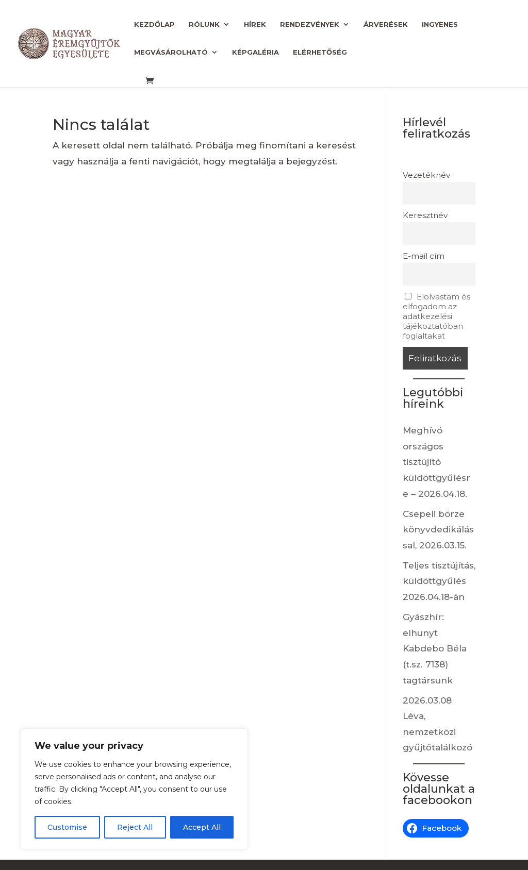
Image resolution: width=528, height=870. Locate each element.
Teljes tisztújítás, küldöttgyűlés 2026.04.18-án (439, 581)
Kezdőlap (154, 24)
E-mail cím (423, 256)
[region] (134, 789)
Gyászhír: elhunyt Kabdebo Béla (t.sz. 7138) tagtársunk (435, 648)
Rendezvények (309, 24)
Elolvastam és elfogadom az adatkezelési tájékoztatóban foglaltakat (437, 316)
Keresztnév (425, 215)
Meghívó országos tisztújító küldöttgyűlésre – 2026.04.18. (436, 461)
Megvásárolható (171, 52)
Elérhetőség (320, 52)
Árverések (386, 24)
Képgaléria (255, 52)
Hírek (255, 24)
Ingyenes (440, 24)
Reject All (135, 827)
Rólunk (204, 24)
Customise (67, 827)
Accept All (202, 827)
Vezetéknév (426, 175)
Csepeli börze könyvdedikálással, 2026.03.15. (438, 529)
